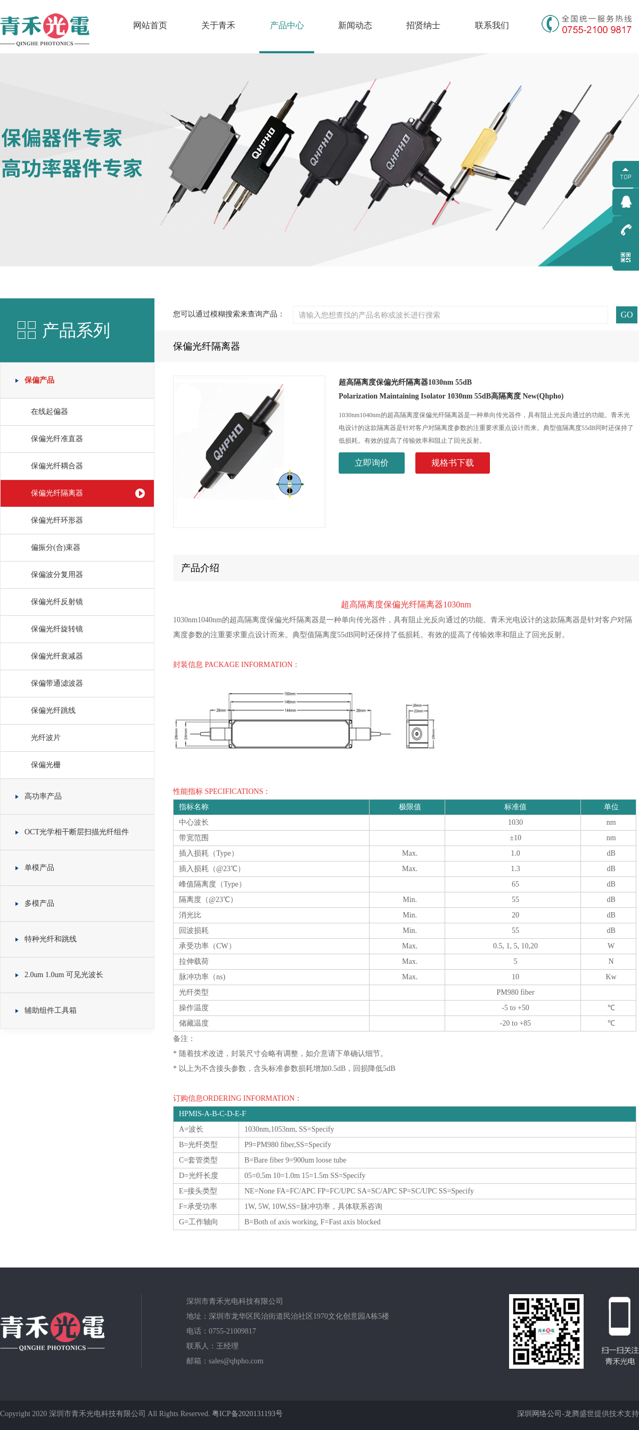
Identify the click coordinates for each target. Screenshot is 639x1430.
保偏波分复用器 (57, 575)
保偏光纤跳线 (53, 710)
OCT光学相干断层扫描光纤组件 (76, 832)
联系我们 (492, 25)
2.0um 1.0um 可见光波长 (63, 975)
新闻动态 (355, 25)
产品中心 (287, 25)
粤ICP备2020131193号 (247, 1414)
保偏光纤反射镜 (57, 602)
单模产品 (39, 868)
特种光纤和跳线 (50, 939)
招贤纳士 (423, 25)
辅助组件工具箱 (50, 1010)
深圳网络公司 (539, 1414)
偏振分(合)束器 (55, 547)
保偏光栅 (46, 765)
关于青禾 (218, 25)
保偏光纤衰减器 (57, 656)
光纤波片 (46, 738)
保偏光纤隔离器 (57, 493)
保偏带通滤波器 (57, 683)
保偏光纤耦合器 (57, 466)
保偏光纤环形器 (57, 520)
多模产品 (39, 903)
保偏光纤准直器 (57, 439)
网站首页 (150, 25)
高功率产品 (43, 796)
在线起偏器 (49, 412)
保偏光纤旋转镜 (57, 629)
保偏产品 (39, 380)
